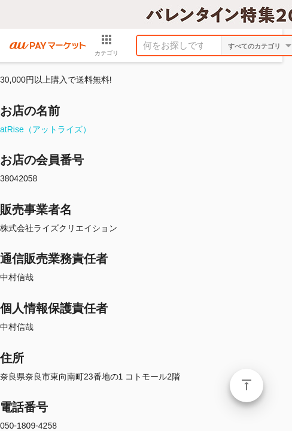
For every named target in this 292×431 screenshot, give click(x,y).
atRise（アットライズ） (45, 129)
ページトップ (246, 385)
